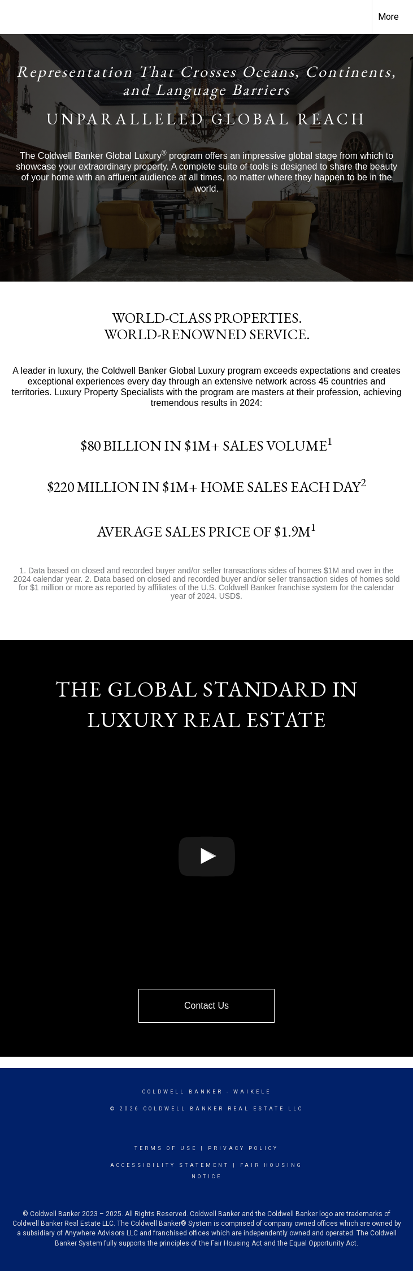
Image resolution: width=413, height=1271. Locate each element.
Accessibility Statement (169, 1165)
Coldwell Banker (182, 1092)
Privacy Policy (243, 1148)
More (388, 16)
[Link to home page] (14, 17)
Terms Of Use (165, 1148)
